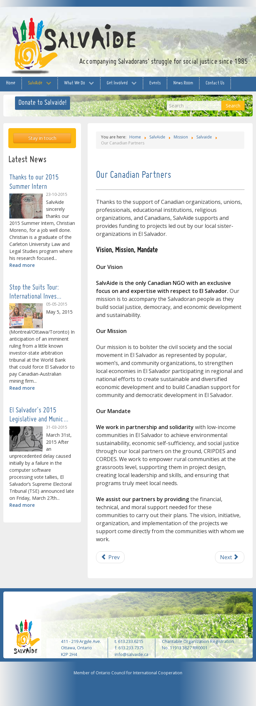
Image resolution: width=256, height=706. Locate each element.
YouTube (227, 19)
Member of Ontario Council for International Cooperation (128, 673)
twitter (214, 19)
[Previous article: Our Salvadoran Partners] (110, 557)
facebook (201, 19)
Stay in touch (42, 138)
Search (233, 105)
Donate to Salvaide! (42, 102)
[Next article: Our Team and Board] (229, 557)
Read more (22, 265)
